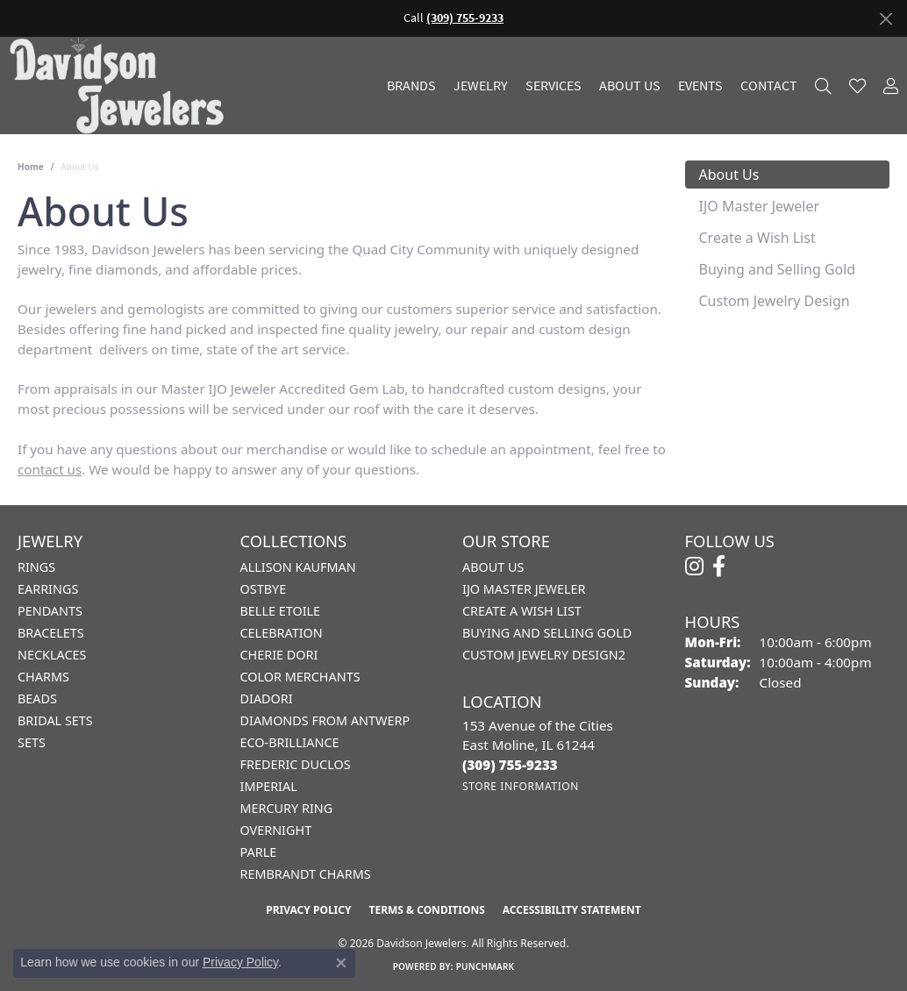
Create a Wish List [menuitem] (522, 610)
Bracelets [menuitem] (51, 632)
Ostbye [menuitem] (263, 589)
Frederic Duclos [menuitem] (295, 764)
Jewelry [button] (481, 86)
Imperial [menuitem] (268, 786)
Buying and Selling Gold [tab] (777, 269)
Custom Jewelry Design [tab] (774, 300)
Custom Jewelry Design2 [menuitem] (543, 654)
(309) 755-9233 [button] (464, 18)
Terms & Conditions (426, 909)
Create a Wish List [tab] (757, 237)
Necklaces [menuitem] (52, 654)
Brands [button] (411, 86)
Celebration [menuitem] (281, 632)
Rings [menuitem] (36, 567)
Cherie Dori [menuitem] (279, 654)
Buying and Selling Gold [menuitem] (547, 632)
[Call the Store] (510, 765)
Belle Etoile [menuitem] (280, 610)
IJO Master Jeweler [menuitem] (523, 589)
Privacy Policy (308, 909)
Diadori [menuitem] (266, 698)
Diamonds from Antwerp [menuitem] (325, 720)
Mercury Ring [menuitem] (286, 808)
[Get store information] (520, 786)
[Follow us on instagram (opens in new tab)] (694, 566)
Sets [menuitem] (32, 742)
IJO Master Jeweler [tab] (759, 206)
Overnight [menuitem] (276, 830)
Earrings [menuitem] (48, 589)
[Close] (885, 19)
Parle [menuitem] (258, 852)
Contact (768, 86)
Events (700, 86)
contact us (50, 469)
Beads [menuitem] (37, 698)
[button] (823, 85)
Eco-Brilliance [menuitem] (289, 742)
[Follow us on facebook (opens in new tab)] (718, 566)
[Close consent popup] (341, 963)
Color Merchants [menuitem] (300, 676)
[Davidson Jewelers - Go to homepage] (121, 85)
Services (553, 86)
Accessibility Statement (572, 909)
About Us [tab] (729, 174)
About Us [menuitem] (493, 567)
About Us (630, 86)
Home (31, 166)
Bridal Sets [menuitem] (55, 720)
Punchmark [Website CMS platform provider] (485, 966)
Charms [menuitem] (43, 676)
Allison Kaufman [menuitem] (298, 567)
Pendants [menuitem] (50, 610)
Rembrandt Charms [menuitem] (305, 874)
